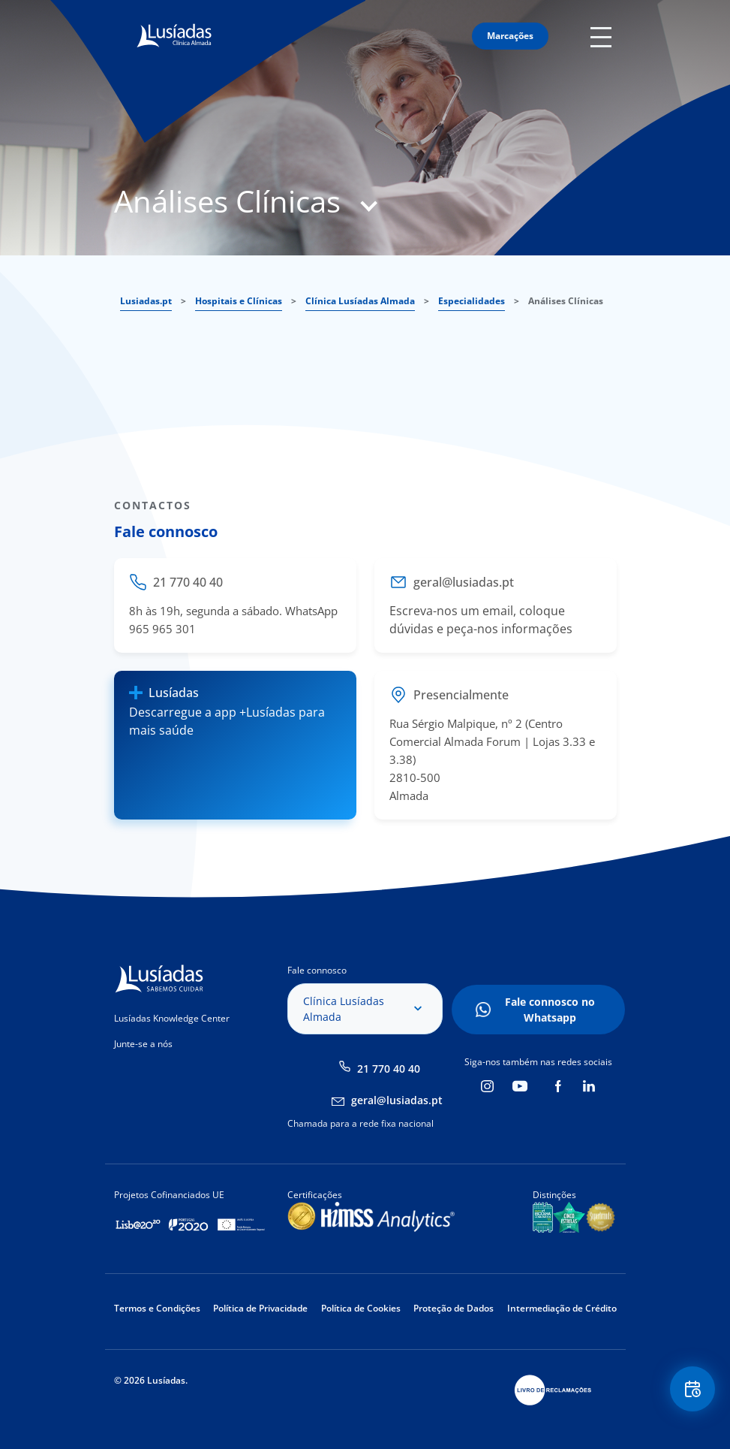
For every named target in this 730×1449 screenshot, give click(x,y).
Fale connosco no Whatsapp (550, 1010)
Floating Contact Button (692, 1389)
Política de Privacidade (260, 1308)
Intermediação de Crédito (562, 1308)
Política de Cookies (361, 1308)
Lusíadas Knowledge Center (172, 1018)
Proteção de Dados (453, 1308)
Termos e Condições (157, 1308)
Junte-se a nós (143, 1043)
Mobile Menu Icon (603, 36)
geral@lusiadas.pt (397, 1100)
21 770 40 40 (388, 1068)
